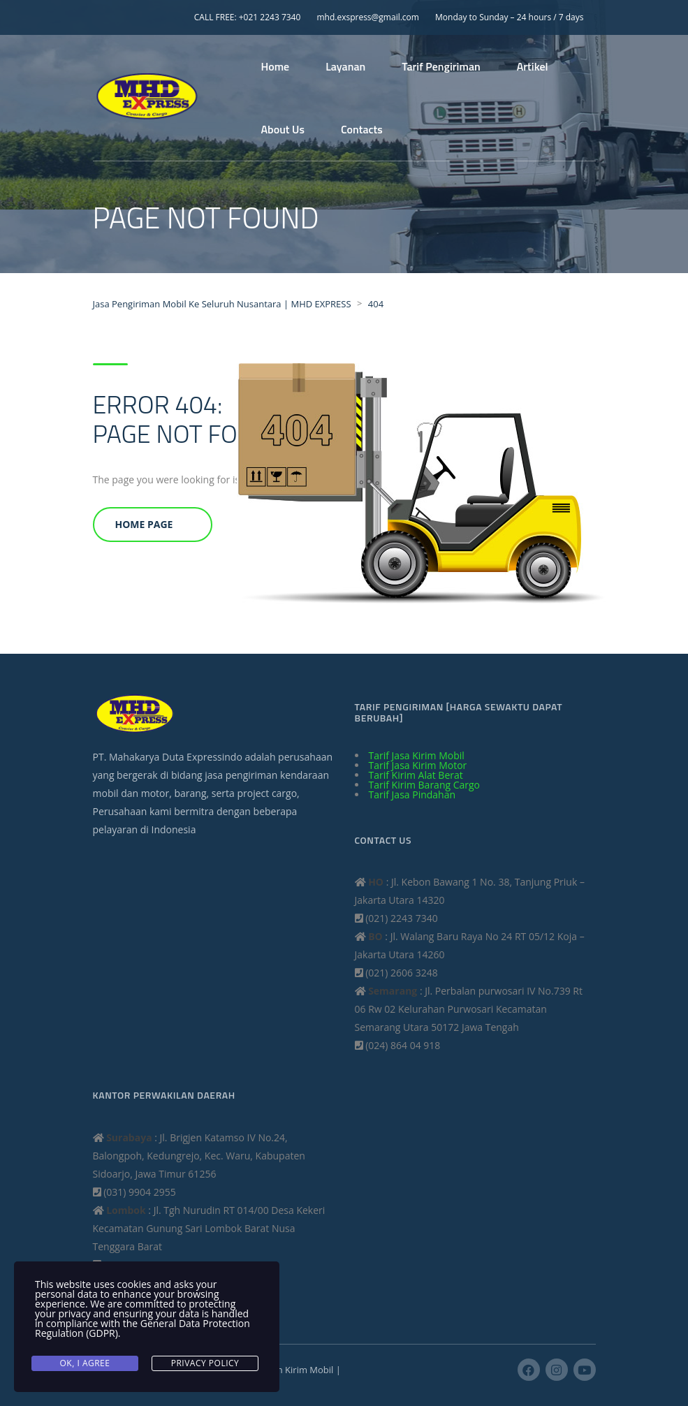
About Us (283, 129)
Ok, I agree (85, 1363)
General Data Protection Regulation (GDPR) (142, 1328)
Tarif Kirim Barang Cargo (425, 784)
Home (275, 66)
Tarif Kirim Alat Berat (416, 775)
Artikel (532, 66)
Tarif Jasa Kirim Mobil (416, 755)
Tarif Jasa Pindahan (412, 794)
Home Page (144, 524)
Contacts (362, 129)
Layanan (345, 66)
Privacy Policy (205, 1363)
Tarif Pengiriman (441, 66)
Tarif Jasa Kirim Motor (418, 765)
